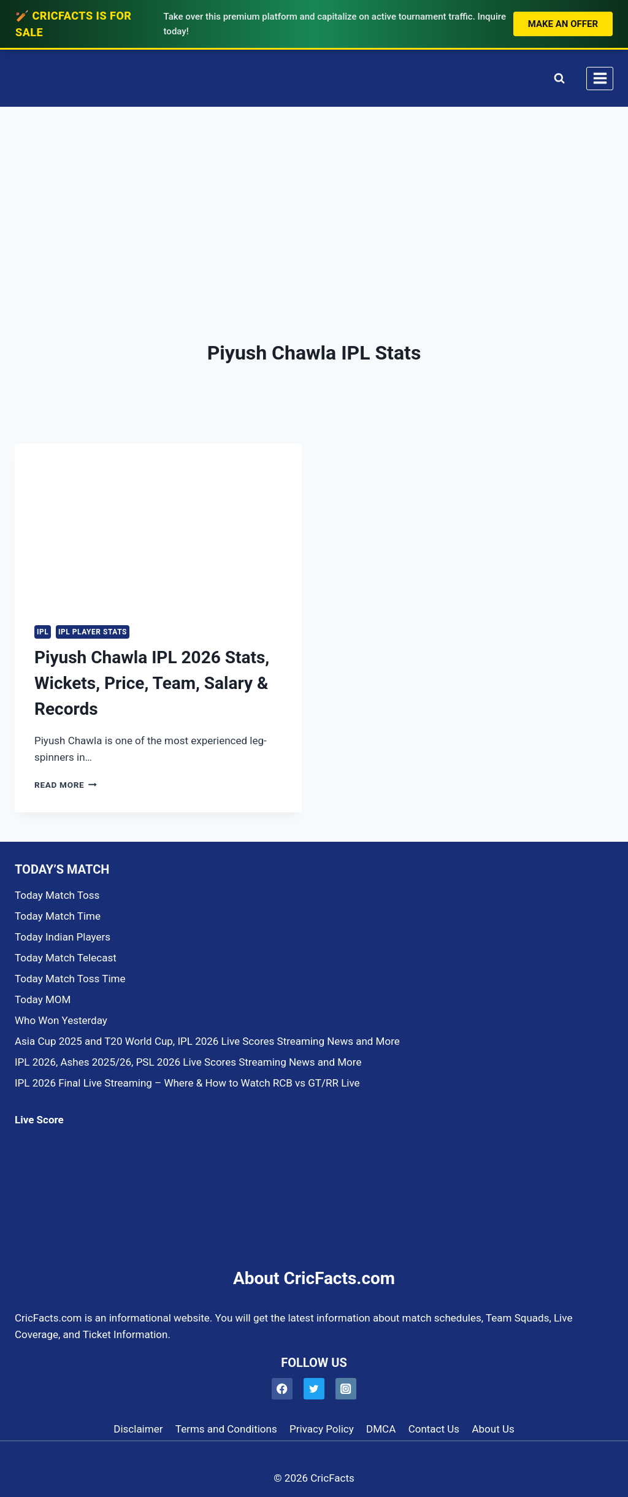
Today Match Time (58, 916)
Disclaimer (138, 1429)
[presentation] (158, 524)
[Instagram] (346, 1388)
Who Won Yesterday (61, 1020)
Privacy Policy (321, 1429)
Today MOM (43, 999)
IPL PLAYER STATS (92, 632)
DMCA (381, 1429)
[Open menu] (599, 78)
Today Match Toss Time (70, 978)
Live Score (39, 1120)
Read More (65, 785)
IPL (42, 632)
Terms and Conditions (226, 1429)
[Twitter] (314, 1388)
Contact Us (433, 1429)
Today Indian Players (62, 937)
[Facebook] (282, 1388)
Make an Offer (563, 23)
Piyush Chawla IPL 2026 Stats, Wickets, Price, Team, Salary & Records (151, 683)
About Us (493, 1429)
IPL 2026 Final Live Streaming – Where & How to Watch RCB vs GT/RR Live (187, 1083)
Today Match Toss (57, 895)
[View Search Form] (556, 78)
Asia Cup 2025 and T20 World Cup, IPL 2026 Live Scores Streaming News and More (207, 1041)
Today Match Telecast (66, 958)
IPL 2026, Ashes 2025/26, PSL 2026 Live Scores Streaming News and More (188, 1062)
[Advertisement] (314, 199)
